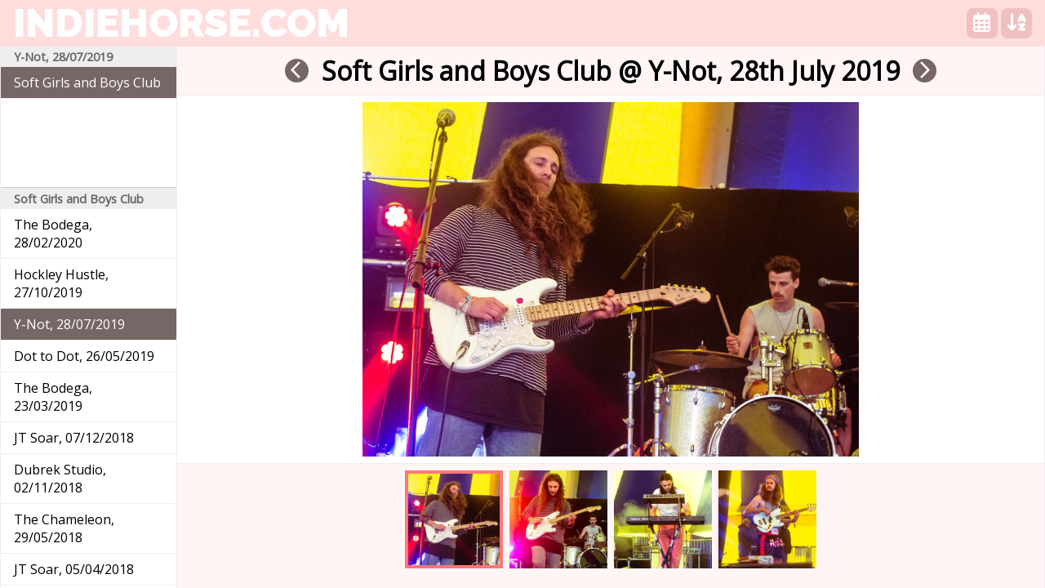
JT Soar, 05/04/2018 (74, 569)
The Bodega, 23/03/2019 (53, 397)
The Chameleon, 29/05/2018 (64, 528)
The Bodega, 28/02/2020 (53, 234)
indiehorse (181, 23)
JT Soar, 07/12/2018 (74, 438)
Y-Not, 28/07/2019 (69, 324)
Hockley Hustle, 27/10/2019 (61, 283)
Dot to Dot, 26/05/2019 (84, 356)
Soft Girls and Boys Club (87, 82)
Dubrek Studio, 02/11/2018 (60, 479)
